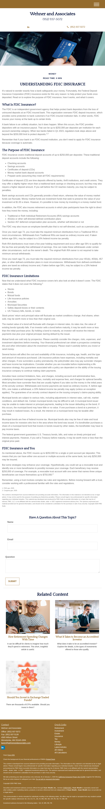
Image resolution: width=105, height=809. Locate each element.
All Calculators (61, 753)
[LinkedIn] (28, 27)
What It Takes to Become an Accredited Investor (77, 638)
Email (10, 539)
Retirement (59, 728)
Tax (56, 739)
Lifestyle (58, 744)
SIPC (70, 788)
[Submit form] (12, 581)
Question (10, 557)
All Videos (59, 750)
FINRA (65, 788)
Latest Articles (60, 747)
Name (10, 522)
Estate (57, 733)
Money (57, 742)
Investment (59, 731)
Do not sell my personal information (47, 779)
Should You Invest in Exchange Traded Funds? (28, 699)
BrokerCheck (50, 759)
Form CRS (11, 755)
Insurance (59, 736)
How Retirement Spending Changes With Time (28, 638)
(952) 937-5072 (76, 27)
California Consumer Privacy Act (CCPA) (71, 777)
